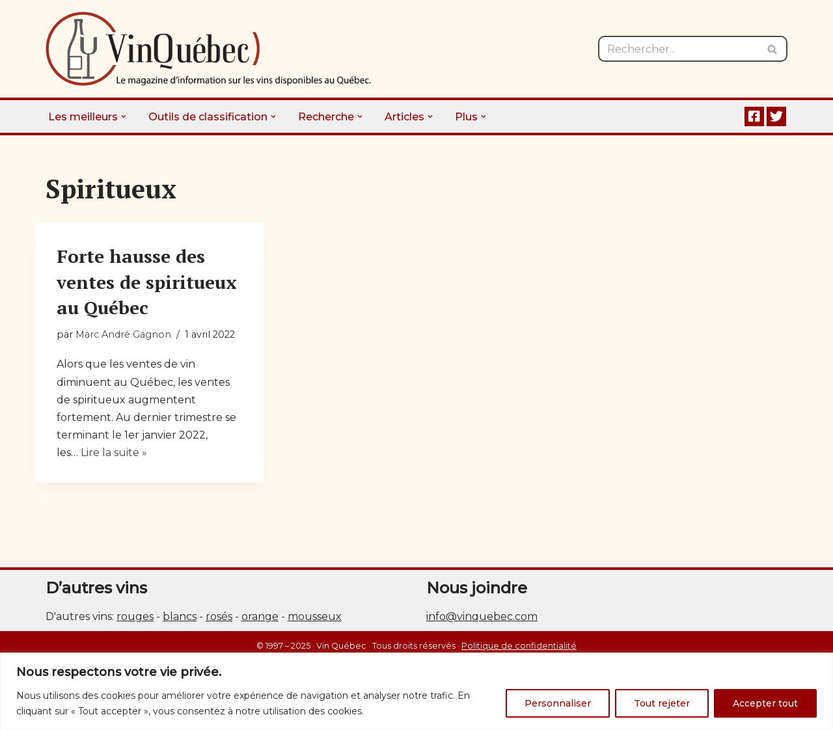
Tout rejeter (662, 703)
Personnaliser (558, 703)
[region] (416, 691)
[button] (123, 116)
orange (260, 616)
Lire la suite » (114, 452)
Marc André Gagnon (123, 334)
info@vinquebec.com (482, 616)
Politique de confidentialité (519, 646)
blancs (180, 616)
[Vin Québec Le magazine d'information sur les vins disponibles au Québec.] (208, 49)
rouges (135, 616)
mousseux (315, 616)
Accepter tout (765, 703)
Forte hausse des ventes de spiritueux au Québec (147, 281)
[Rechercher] (678, 49)
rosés (219, 616)
